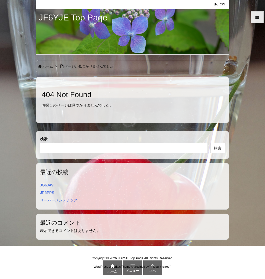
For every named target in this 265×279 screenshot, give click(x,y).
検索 (44, 139)
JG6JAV (46, 185)
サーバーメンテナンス (59, 200)
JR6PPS (47, 192)
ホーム (47, 66)
